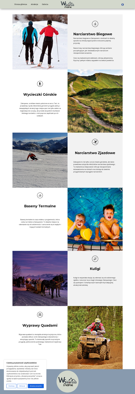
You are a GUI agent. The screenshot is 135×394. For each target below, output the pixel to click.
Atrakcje (34, 4)
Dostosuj (11, 386)
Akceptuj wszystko (36, 386)
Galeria (45, 4)
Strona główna (20, 4)
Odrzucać (22, 386)
